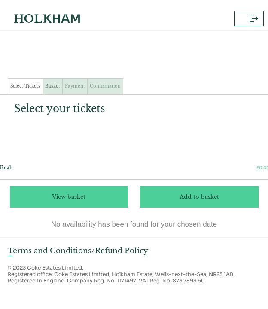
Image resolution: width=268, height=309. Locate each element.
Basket (52, 86)
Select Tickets (25, 86)
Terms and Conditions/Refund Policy (78, 250)
